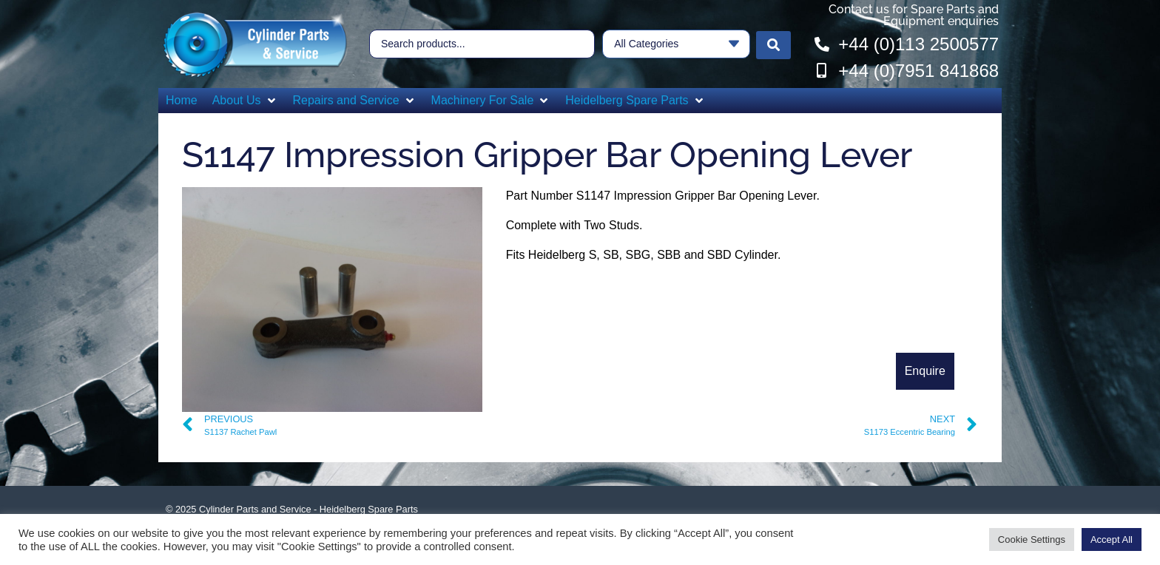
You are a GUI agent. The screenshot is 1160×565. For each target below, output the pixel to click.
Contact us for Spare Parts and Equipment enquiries (914, 15)
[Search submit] (773, 44)
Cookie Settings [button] (1031, 539)
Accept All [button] (1111, 539)
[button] (245, 100)
